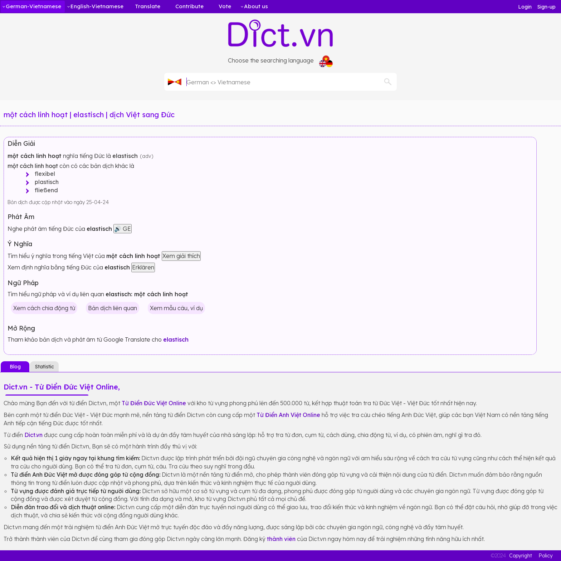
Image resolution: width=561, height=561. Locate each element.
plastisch (44, 181)
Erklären (143, 267)
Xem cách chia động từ (44, 308)
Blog (15, 366)
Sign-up (546, 7)
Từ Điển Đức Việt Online (154, 403)
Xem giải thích (181, 255)
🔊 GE (122, 228)
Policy (545, 555)
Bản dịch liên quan (112, 308)
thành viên (281, 538)
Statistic (44, 366)
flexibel (42, 173)
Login (525, 7)
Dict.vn (33, 434)
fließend (44, 190)
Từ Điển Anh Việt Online (288, 414)
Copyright (520, 555)
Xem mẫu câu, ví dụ (176, 308)
